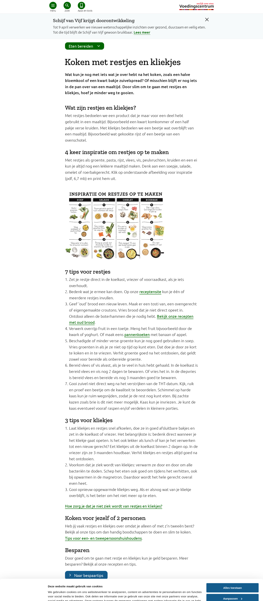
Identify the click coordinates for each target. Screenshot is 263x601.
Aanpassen (232, 577)
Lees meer (142, 32)
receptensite (150, 291)
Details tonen (56, 593)
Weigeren (232, 587)
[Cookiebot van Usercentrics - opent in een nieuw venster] (24, 594)
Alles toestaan (232, 566)
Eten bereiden (85, 46)
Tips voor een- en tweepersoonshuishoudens (103, 538)
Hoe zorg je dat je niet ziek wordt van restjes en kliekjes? (113, 506)
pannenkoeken (137, 334)
